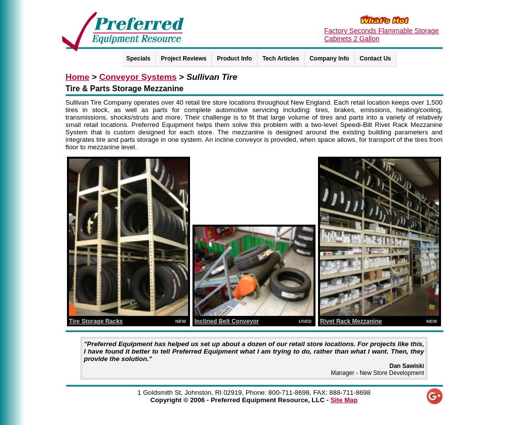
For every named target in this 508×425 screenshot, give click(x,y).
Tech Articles (280, 58)
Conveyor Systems (138, 77)
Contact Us (375, 58)
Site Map (344, 400)
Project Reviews (183, 58)
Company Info (329, 58)
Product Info (234, 58)
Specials (139, 58)
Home (77, 77)
